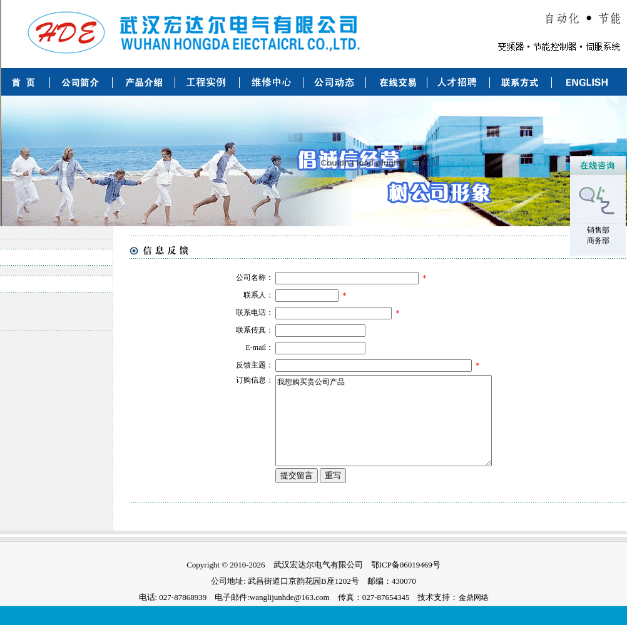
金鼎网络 (474, 616)
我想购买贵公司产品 (394, 430)
